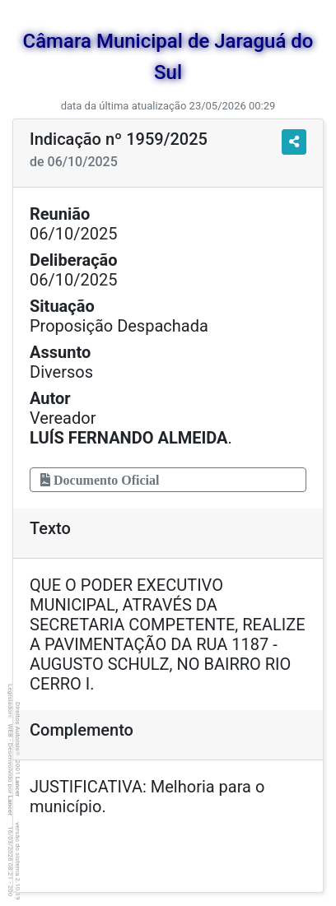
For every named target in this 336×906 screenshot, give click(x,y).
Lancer (17, 787)
